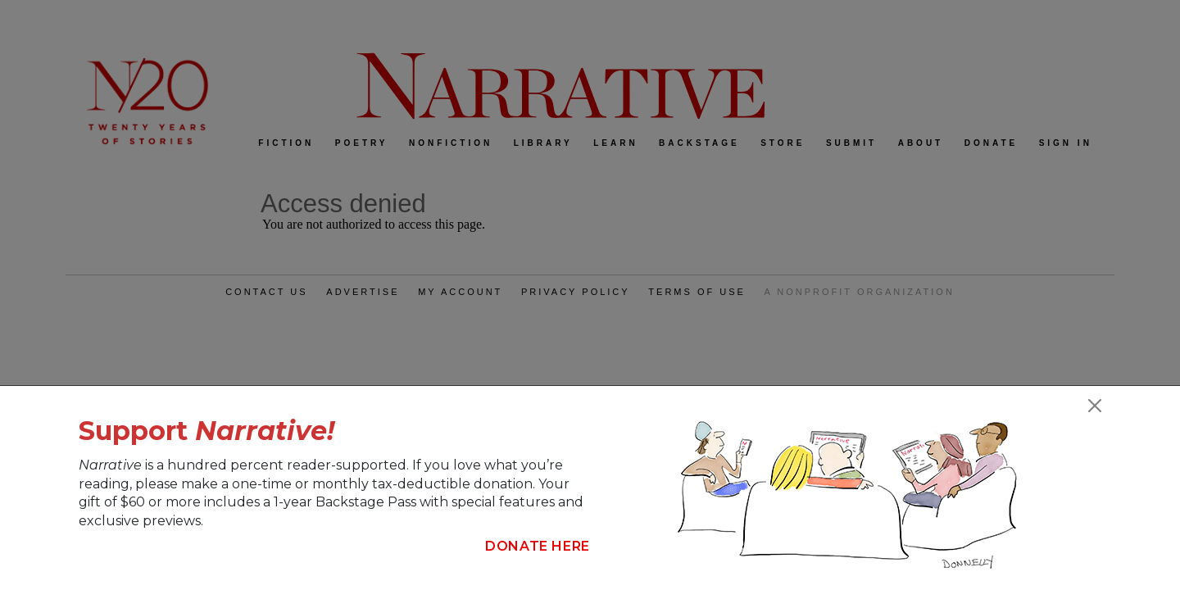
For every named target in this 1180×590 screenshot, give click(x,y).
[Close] (1095, 406)
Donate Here (537, 546)
